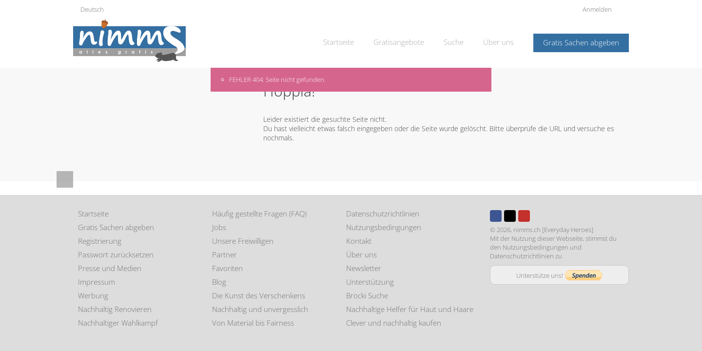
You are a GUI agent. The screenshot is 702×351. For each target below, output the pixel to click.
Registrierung (99, 241)
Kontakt (358, 241)
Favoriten (227, 268)
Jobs (219, 227)
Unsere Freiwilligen (242, 241)
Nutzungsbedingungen (383, 227)
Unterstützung (370, 282)
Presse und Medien (109, 268)
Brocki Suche (367, 295)
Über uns (498, 42)
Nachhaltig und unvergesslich (260, 309)
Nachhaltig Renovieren (115, 309)
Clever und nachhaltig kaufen (393, 323)
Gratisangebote (398, 42)
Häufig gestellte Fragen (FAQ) (259, 213)
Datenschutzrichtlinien (382, 213)
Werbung (93, 295)
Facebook (496, 216)
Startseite (338, 42)
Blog (219, 282)
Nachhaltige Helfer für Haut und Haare (409, 309)
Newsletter (363, 268)
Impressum (96, 282)
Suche (454, 42)
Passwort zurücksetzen (116, 254)
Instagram (538, 216)
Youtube (524, 216)
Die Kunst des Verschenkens (258, 295)
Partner (224, 254)
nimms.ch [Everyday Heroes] (553, 229)
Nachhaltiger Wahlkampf (118, 323)
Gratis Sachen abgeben (581, 42)
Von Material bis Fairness (253, 323)
